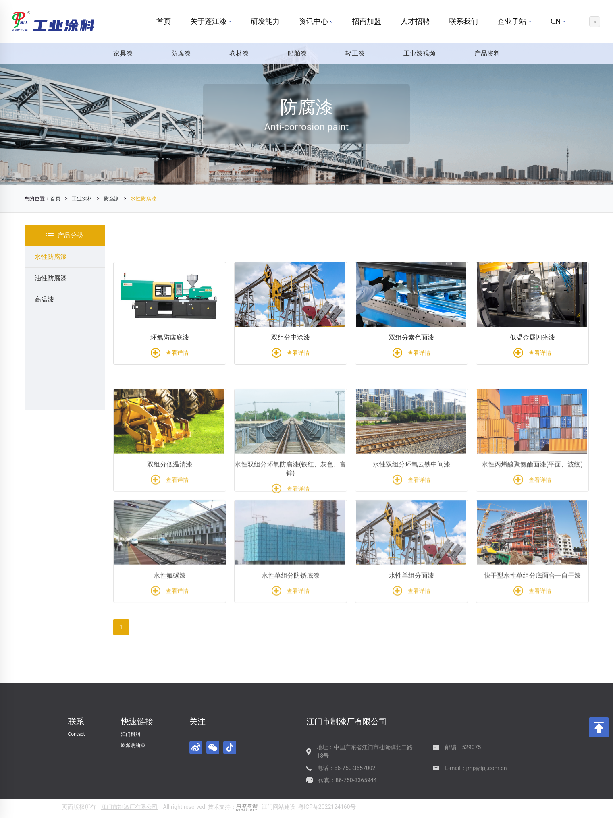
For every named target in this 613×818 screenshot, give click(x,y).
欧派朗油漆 (133, 745)
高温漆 (44, 299)
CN (558, 21)
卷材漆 (239, 53)
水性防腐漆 (140, 198)
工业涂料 (79, 198)
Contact (76, 734)
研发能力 (265, 21)
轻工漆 (355, 53)
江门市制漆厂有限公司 (129, 807)
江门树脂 (130, 734)
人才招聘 (415, 21)
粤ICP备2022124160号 (326, 807)
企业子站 (514, 21)
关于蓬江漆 (210, 21)
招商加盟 (366, 21)
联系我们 (463, 21)
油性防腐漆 (51, 278)
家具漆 (123, 53)
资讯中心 (316, 21)
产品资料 (487, 53)
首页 (163, 21)
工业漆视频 (419, 53)
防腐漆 (181, 53)
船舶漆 (297, 53)
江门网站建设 (278, 807)
